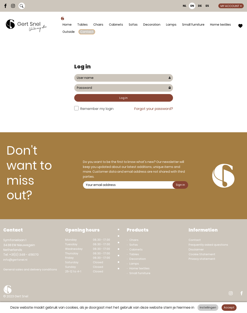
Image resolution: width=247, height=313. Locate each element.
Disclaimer (196, 249)
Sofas (133, 24)
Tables (82, 24)
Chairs (98, 24)
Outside (69, 32)
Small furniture (193, 24)
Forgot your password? (153, 108)
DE (200, 6)
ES (207, 6)
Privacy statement (202, 259)
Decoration (151, 24)
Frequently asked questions (208, 245)
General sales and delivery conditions (30, 269)
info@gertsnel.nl (15, 260)
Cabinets (116, 24)
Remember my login (97, 108)
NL (184, 6)
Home (67, 24)
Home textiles (220, 24)
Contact (86, 32)
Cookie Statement (202, 254)
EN (192, 6)
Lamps (171, 24)
